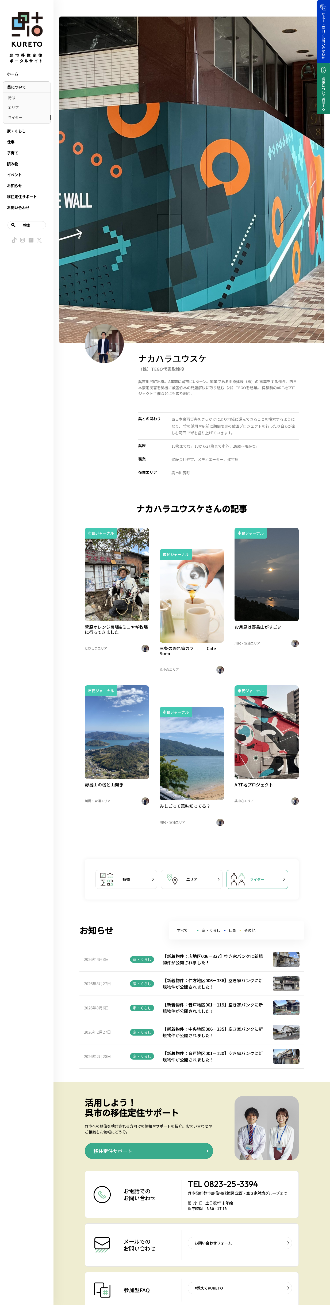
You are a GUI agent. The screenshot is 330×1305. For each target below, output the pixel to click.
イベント (14, 174)
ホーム (12, 74)
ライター (15, 117)
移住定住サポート (22, 196)
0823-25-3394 (231, 1184)
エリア (13, 107)
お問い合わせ (18, 207)
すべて (182, 930)
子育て (12, 153)
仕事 (10, 142)
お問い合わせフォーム (213, 1243)
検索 (26, 225)
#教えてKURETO (208, 1288)
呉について (16, 87)
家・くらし (16, 131)
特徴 (11, 97)
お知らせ (14, 185)
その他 (249, 930)
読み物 (12, 163)
